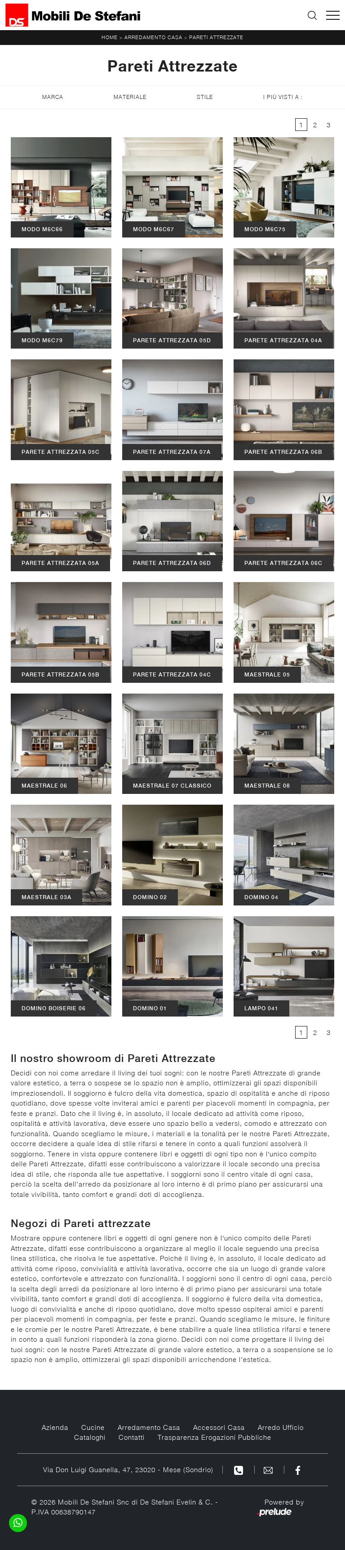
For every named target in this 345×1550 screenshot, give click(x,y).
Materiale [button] (130, 97)
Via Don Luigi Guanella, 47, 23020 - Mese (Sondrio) (128, 1469)
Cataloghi (90, 1437)
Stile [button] (205, 97)
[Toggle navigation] (333, 15)
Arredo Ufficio (281, 1427)
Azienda (55, 1427)
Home (110, 37)
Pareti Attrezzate (216, 37)
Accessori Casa (219, 1427)
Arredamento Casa (153, 37)
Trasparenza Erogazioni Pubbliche (214, 1437)
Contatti (132, 1437)
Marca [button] (52, 97)
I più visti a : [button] (283, 97)
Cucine (93, 1427)
